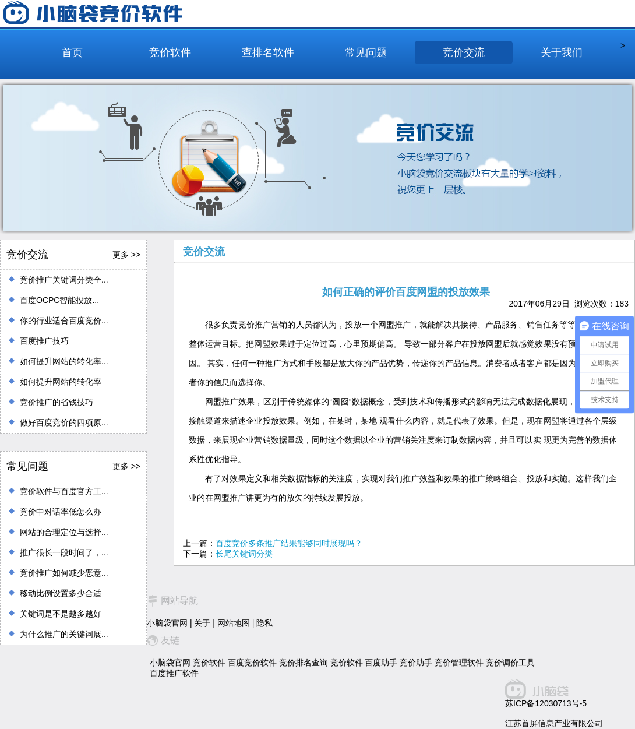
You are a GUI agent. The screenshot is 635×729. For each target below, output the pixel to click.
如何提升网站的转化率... (64, 361)
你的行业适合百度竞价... (64, 320)
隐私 (264, 623)
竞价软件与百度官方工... (64, 491)
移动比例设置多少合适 (60, 593)
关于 (202, 623)
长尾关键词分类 (244, 553)
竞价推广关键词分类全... (64, 279)
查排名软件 (268, 52)
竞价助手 (416, 662)
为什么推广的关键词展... (64, 634)
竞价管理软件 (459, 662)
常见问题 (366, 52)
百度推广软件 (174, 673)
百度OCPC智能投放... (59, 300)
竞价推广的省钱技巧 (56, 402)
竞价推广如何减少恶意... (64, 572)
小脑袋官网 (167, 623)
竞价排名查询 (303, 662)
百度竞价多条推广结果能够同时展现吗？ (289, 543)
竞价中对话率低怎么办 (60, 511)
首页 (72, 52)
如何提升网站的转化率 (60, 381)
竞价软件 (170, 52)
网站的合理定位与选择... (64, 532)
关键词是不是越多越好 (60, 613)
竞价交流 (464, 52)
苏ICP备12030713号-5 (546, 703)
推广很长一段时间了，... (64, 552)
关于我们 (562, 52)
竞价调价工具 (510, 662)
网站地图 (233, 623)
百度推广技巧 (44, 341)
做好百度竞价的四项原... (64, 422)
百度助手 (381, 662)
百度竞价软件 (252, 662)
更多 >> (126, 254)
